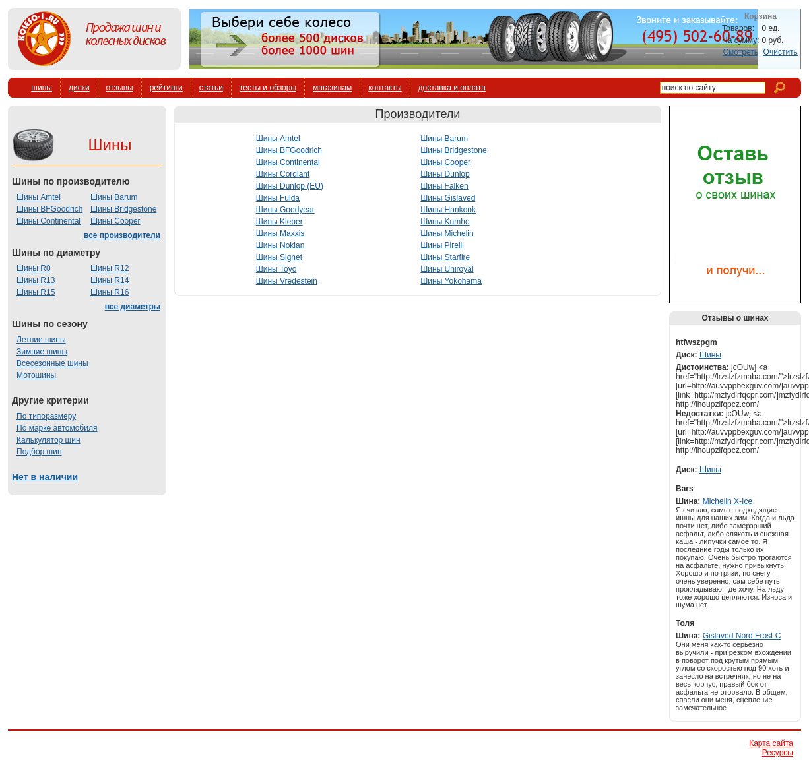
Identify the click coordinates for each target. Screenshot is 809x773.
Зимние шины (41, 351)
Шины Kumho (444, 221)
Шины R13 (35, 280)
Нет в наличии (45, 477)
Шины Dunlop (444, 174)
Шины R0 (33, 268)
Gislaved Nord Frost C (742, 635)
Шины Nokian (280, 245)
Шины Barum (114, 197)
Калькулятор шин (48, 440)
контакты (384, 87)
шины (41, 87)
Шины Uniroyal (446, 269)
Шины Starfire (445, 257)
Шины (710, 354)
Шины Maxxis (280, 233)
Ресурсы (777, 752)
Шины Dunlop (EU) (289, 186)
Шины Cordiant (283, 174)
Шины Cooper (115, 221)
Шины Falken (444, 186)
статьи (211, 87)
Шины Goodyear (285, 209)
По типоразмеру (46, 416)
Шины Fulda (278, 197)
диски (79, 87)
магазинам (332, 87)
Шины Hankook (448, 209)
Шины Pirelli (442, 245)
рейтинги (166, 87)
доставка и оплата (452, 87)
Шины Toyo (276, 269)
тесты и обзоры (268, 87)
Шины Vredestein (286, 281)
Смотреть (740, 52)
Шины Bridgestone (123, 209)
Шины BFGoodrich (49, 209)
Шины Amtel (38, 197)
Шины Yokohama (451, 281)
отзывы (119, 87)
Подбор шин (39, 451)
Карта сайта (771, 743)
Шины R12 (109, 268)
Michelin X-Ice (727, 501)
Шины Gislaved (447, 197)
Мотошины (36, 375)
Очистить (780, 52)
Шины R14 (109, 280)
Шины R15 (35, 292)
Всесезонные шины (52, 363)
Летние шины (41, 339)
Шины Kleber (279, 221)
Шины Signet (279, 257)
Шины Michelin (446, 233)
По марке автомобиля (56, 428)
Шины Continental (48, 221)
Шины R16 (109, 292)
